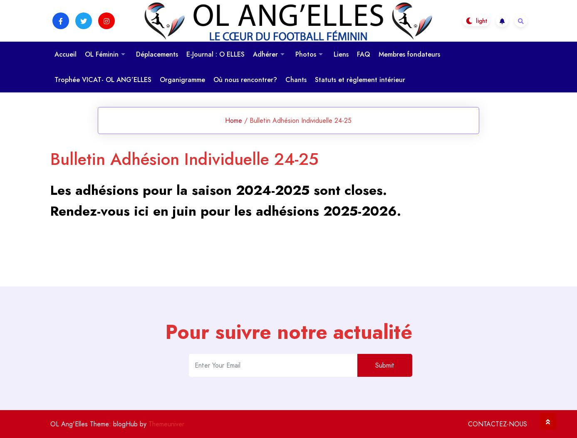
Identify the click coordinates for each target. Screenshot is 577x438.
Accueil (65, 54)
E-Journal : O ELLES (215, 54)
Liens (341, 54)
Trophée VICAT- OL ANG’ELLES (102, 80)
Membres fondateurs (409, 54)
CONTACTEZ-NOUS (497, 424)
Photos (305, 54)
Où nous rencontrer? (245, 80)
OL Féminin (102, 54)
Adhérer (265, 54)
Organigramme (182, 80)
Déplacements (157, 54)
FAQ (363, 54)
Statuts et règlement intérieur (360, 80)
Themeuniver (166, 424)
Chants (296, 80)
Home (233, 120)
